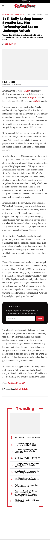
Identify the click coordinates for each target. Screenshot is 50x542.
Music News (19, 14)
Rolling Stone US (16, 383)
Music (10, 14)
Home (4, 14)
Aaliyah (32, 98)
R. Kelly (26, 91)
